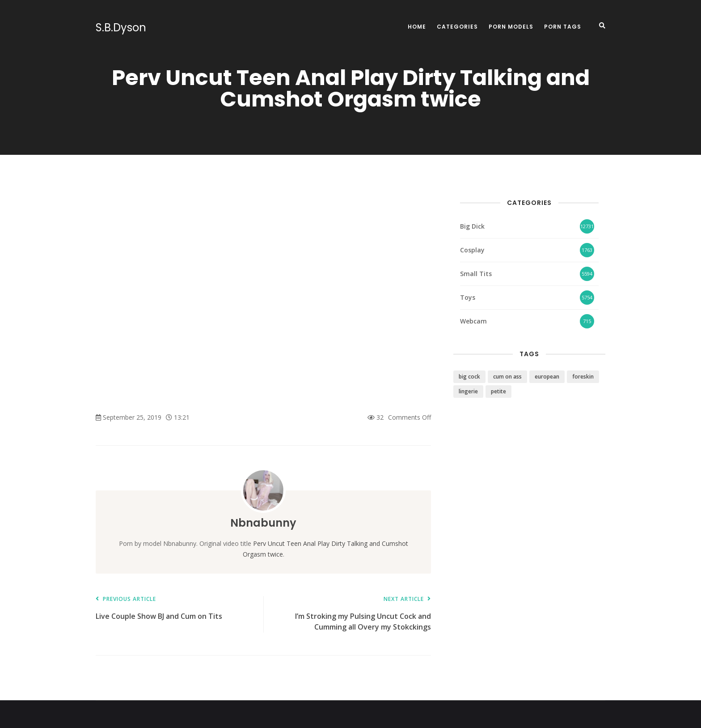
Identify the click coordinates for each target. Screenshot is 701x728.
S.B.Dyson (121, 27)
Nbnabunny (263, 522)
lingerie (468, 391)
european (547, 376)
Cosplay (472, 250)
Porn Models (511, 26)
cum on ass (507, 376)
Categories (457, 26)
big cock (469, 376)
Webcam (473, 321)
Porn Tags (562, 26)
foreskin (583, 376)
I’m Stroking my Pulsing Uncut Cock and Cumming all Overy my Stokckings (351, 614)
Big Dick (472, 226)
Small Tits (476, 273)
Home (417, 26)
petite (498, 391)
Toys (467, 297)
